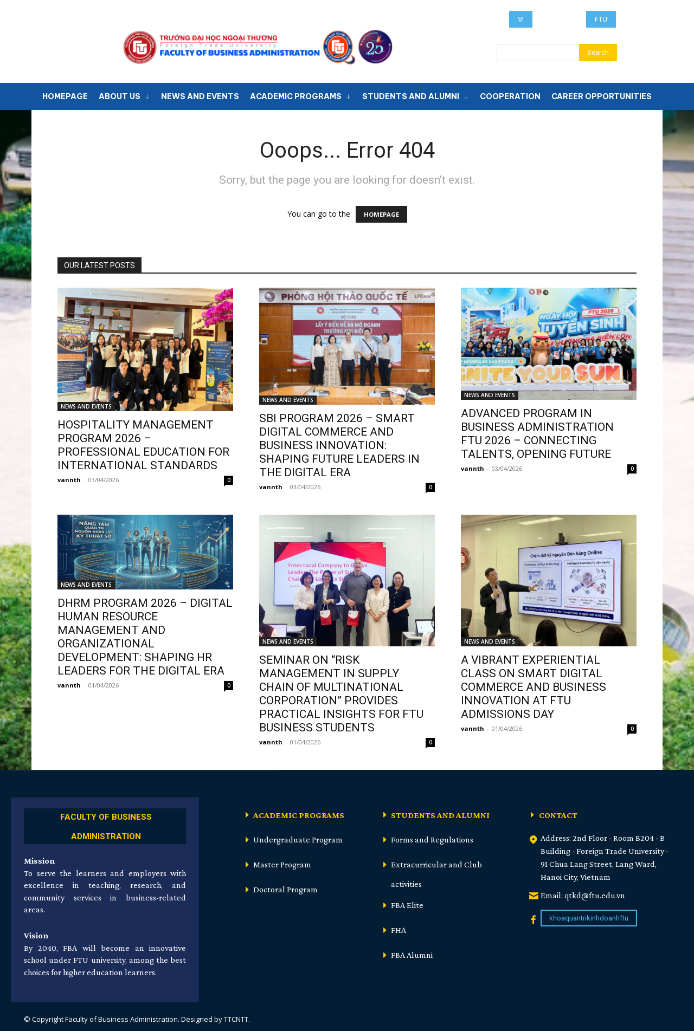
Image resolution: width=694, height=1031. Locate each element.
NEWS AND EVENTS (86, 406)
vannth (69, 480)
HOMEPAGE (381, 214)
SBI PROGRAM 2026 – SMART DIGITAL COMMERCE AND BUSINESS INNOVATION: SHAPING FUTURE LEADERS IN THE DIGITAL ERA (339, 445)
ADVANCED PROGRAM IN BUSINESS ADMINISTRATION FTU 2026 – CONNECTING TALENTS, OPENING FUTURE (537, 434)
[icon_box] (105, 824)
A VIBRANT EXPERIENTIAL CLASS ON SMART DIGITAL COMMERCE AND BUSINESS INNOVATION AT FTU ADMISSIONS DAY (533, 687)
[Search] (598, 52)
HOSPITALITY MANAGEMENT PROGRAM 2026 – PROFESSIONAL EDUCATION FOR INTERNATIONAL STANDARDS (143, 445)
